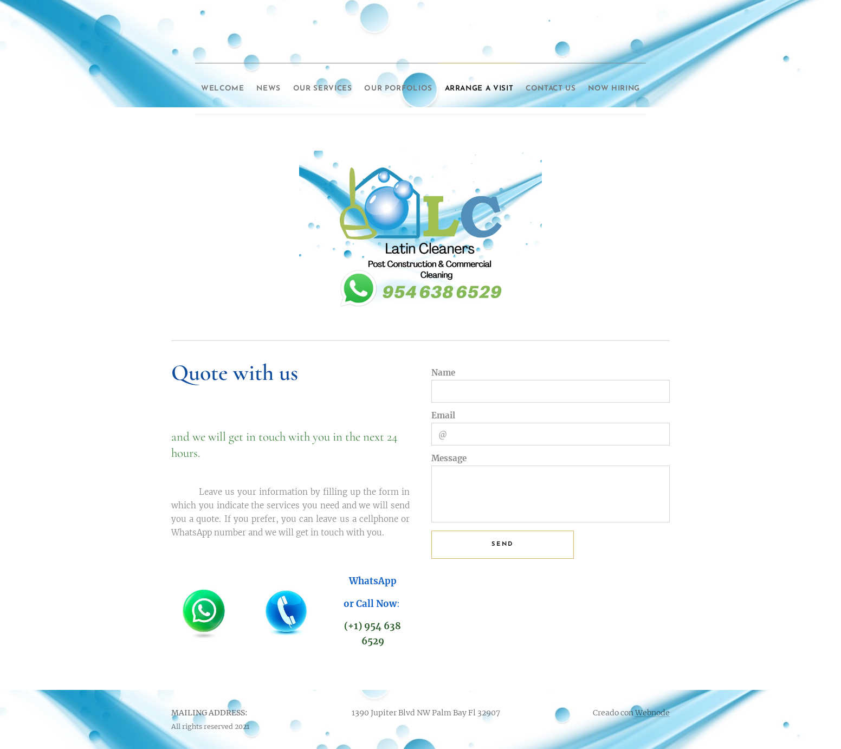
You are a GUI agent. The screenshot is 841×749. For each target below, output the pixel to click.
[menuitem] (226, 85)
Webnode (652, 713)
